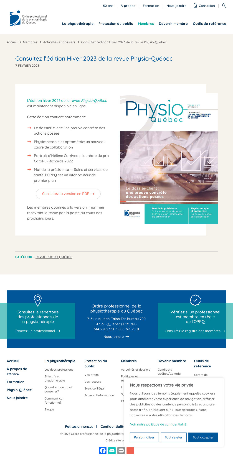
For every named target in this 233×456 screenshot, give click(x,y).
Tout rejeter (173, 437)
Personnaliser (144, 437)
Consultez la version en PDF (65, 193)
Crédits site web (116, 440)
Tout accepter (203, 437)
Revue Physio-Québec (53, 257)
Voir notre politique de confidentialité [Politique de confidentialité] (158, 424)
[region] (174, 412)
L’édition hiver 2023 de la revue (67, 100)
